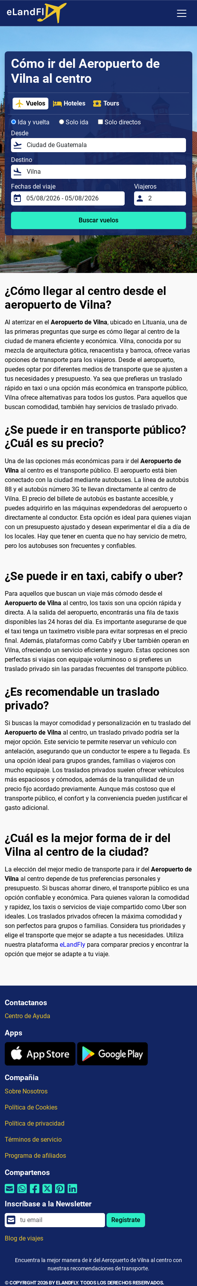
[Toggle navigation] (181, 13)
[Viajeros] (165, 198)
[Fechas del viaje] (73, 198)
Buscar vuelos (98, 220)
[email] (60, 1220)
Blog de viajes (24, 1238)
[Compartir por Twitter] (47, 1193)
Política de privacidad (34, 1123)
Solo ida (73, 122)
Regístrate (125, 1220)
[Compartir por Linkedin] (72, 1193)
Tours (105, 103)
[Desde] (104, 145)
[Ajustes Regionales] (165, 13)
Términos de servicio (33, 1139)
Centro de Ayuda (27, 1016)
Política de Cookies (31, 1107)
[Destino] (104, 172)
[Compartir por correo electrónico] (9, 1193)
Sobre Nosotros (26, 1091)
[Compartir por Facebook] (34, 1193)
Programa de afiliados (35, 1155)
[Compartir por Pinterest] (59, 1193)
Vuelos (30, 103)
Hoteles (69, 103)
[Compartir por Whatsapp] (22, 1193)
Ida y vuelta (30, 122)
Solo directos (119, 122)
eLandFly (72, 944)
